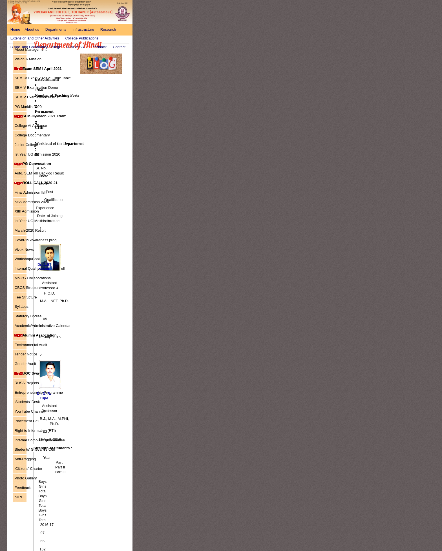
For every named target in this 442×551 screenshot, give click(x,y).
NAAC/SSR (75, 47)
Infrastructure (83, 29)
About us (32, 29)
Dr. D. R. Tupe (44, 395)
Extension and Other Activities (34, 38)
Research (108, 29)
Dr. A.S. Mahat (43, 266)
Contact (119, 47)
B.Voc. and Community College (35, 47)
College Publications (81, 38)
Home (15, 29)
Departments (55, 29)
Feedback (98, 47)
